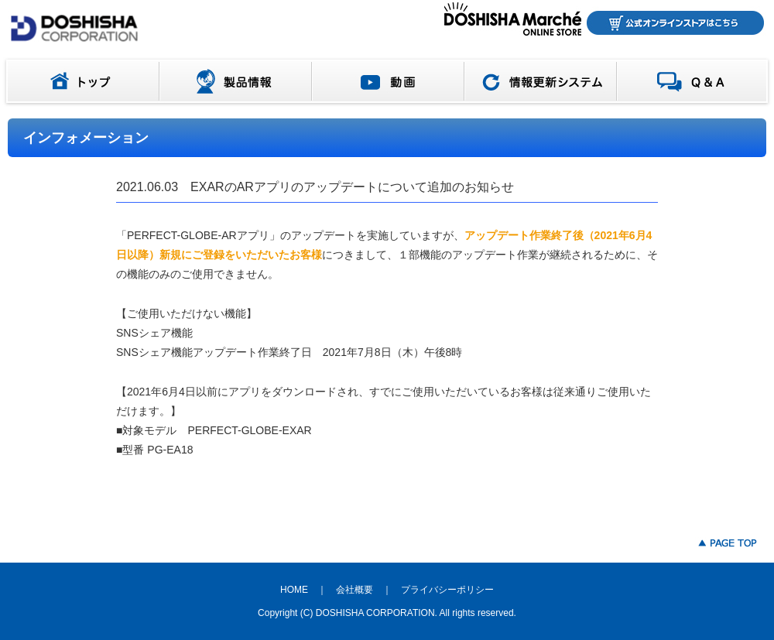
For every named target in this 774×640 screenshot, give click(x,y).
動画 (388, 81)
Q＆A (695, 81)
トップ (79, 81)
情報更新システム (540, 81)
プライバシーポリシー (447, 589)
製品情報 (235, 81)
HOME (294, 589)
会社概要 (354, 589)
